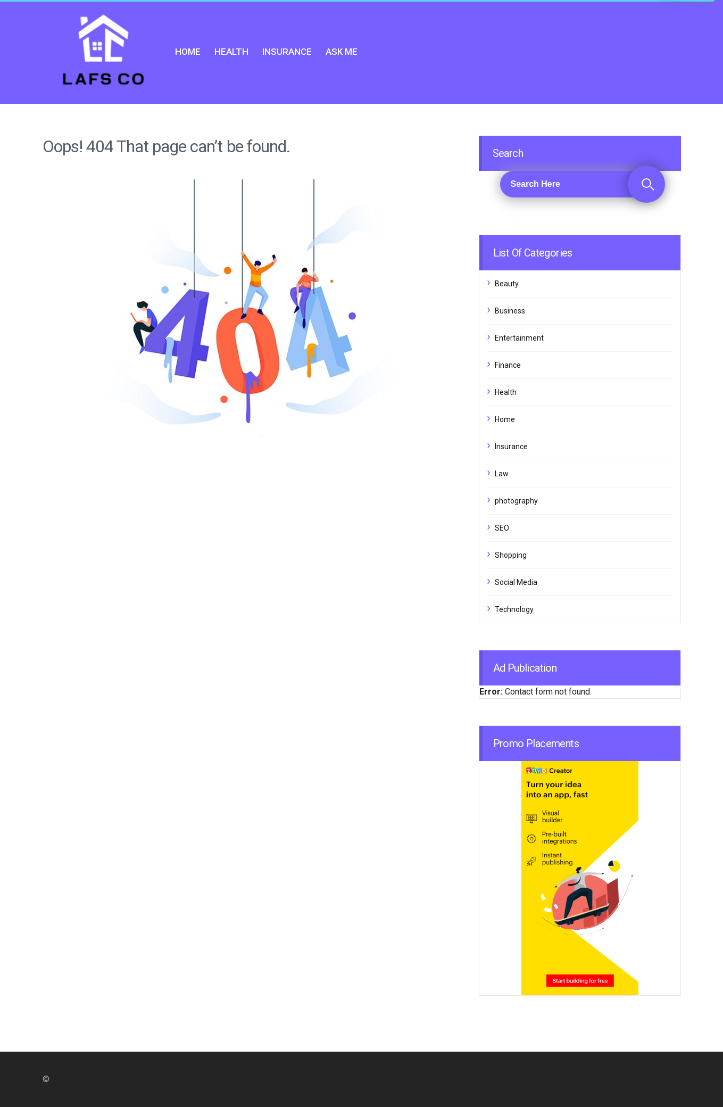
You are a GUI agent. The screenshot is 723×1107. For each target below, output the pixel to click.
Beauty (507, 283)
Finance (508, 365)
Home (188, 51)
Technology (514, 609)
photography (516, 501)
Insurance (287, 51)
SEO (502, 528)
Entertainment (519, 338)
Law (502, 473)
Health (231, 51)
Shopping (511, 555)
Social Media (516, 582)
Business (510, 311)
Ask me (342, 51)
